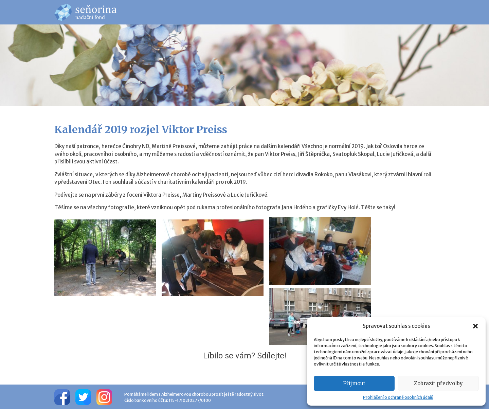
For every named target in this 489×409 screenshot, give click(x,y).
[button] (475, 326)
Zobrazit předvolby (438, 383)
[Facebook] (62, 397)
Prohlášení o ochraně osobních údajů (398, 397)
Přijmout (354, 383)
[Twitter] (83, 397)
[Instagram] (104, 397)
